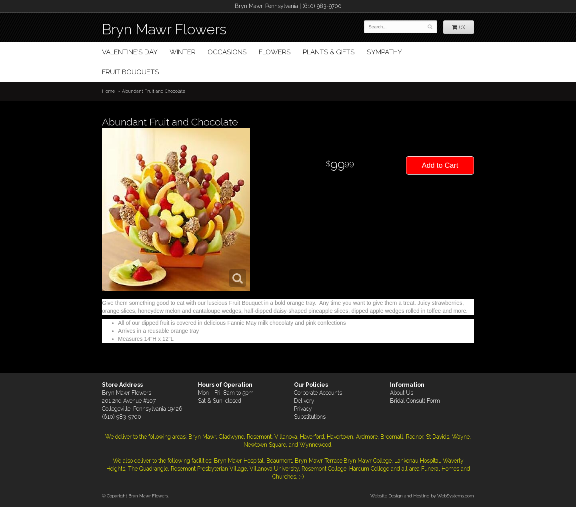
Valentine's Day (130, 52)
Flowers (275, 52)
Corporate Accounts (318, 393)
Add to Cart (440, 165)
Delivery (304, 401)
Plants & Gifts (329, 52)
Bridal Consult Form (415, 401)
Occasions (227, 52)
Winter (183, 52)
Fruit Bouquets (130, 72)
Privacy (303, 409)
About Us (401, 393)
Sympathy (384, 52)
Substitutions (310, 417)
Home (108, 91)
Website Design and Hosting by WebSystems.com (422, 496)
